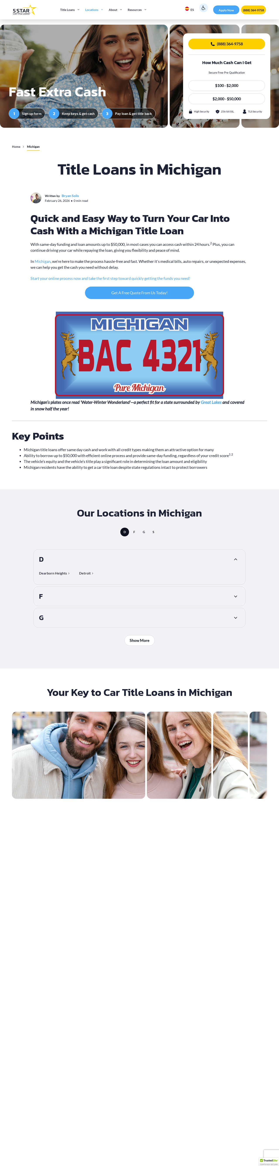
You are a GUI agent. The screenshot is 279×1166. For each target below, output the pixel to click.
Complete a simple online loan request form (79, 1081)
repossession (53, 875)
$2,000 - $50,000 (227, 98)
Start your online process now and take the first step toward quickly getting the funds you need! (110, 278)
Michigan (43, 261)
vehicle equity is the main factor (161, 1035)
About (117, 10)
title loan (47, 830)
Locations (95, 10)
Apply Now (226, 10)
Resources (139, 10)
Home (16, 146)
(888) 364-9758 (253, 10)
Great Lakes (211, 402)
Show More (140, 638)
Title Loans (71, 10)
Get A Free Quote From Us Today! (139, 292)
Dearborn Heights (53, 572)
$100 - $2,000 (226, 85)
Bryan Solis (70, 196)
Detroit (85, 572)
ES (189, 9)
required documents (72, 1086)
